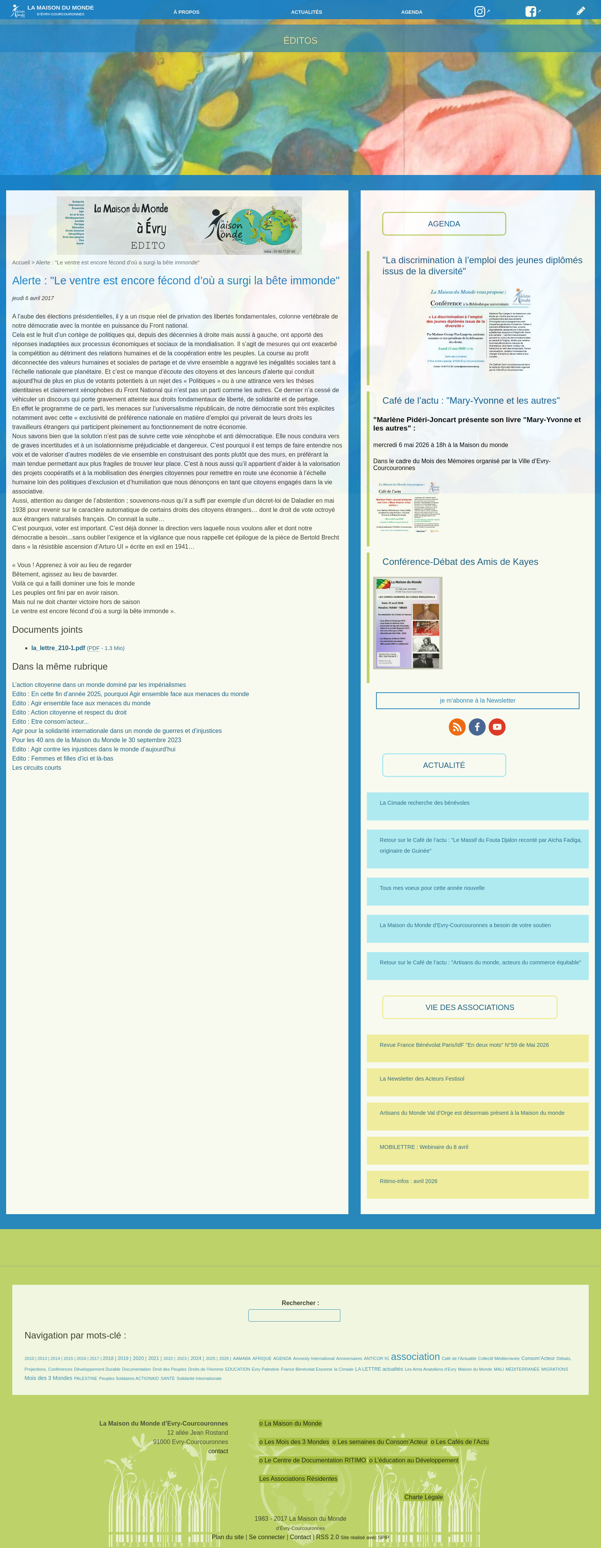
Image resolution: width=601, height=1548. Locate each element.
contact (218, 1451)
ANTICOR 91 (376, 1358)
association (415, 1356)
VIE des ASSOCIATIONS (469, 1007)
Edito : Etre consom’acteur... (50, 721)
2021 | (155, 1358)
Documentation (136, 1369)
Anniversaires (349, 1358)
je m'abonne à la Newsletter (478, 700)
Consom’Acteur (538, 1358)
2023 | (183, 1358)
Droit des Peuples (169, 1369)
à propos (187, 12)
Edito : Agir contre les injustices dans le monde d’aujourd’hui (94, 749)
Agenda (411, 12)
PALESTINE (85, 1378)
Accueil (21, 262)
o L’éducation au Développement (413, 1460)
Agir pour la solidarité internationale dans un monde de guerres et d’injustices (117, 731)
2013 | (44, 1358)
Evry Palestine (265, 1369)
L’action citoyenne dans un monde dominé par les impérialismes (99, 685)
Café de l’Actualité (459, 1358)
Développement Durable (97, 1369)
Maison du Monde (475, 1369)
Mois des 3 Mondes (48, 1378)
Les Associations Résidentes (298, 1478)
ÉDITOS (301, 40)
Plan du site (228, 1537)
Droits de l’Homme (205, 1369)
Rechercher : (300, 1303)
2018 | (110, 1358)
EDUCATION (237, 1369)
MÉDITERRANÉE (523, 1369)
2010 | (31, 1358)
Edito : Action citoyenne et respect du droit (69, 712)
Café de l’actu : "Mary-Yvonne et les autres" (471, 400)
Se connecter (267, 1537)
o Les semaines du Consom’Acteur (379, 1442)
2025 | (212, 1358)
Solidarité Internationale (199, 1378)
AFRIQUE (262, 1358)
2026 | (225, 1358)
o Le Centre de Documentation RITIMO (312, 1460)
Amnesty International (314, 1358)
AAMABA (242, 1358)
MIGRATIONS (554, 1369)
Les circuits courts (36, 767)
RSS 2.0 (327, 1537)
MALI (499, 1369)
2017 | (96, 1358)
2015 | (70, 1358)
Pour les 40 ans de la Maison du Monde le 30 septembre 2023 (96, 740)
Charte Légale (423, 1497)
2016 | (83, 1358)
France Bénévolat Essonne (306, 1369)
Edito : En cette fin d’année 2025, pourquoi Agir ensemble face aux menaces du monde (130, 694)
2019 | (124, 1358)
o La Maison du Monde (290, 1423)
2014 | (57, 1358)
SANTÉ (168, 1378)
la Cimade (343, 1369)
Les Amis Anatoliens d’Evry (430, 1369)
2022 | (169, 1358)
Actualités (306, 12)
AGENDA (444, 223)
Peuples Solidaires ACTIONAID (129, 1378)
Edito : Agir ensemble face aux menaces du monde (81, 703)
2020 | (139, 1358)
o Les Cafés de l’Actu (460, 1442)
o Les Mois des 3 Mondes (294, 1442)
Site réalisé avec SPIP (365, 1537)
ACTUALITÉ (444, 765)
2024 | (197, 1358)
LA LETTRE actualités (379, 1369)
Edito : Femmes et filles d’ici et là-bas (62, 758)
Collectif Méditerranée (499, 1358)
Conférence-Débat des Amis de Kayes (461, 561)
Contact (300, 1537)
